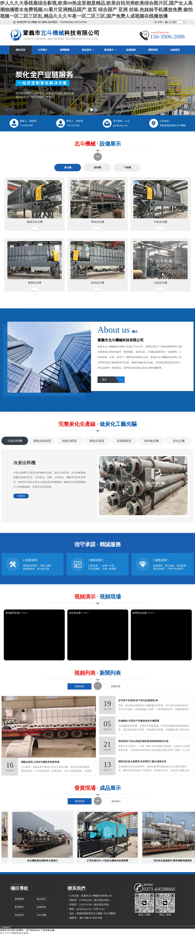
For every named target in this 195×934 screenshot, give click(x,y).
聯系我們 (153, 50)
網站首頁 (20, 50)
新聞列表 (116, 686)
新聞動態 (64, 50)
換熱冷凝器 (96, 440)
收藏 (159, 22)
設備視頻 (131, 50)
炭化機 (67, 167)
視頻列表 (79, 686)
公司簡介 (42, 50)
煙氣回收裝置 (42, 440)
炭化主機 (179, 440)
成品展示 (116, 801)
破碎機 (97, 167)
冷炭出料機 (14, 440)
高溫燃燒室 (124, 440)
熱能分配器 (69, 440)
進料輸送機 (151, 440)
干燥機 (127, 167)
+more (21, 496)
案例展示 (109, 50)
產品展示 (86, 50)
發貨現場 (79, 801)
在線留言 (175, 50)
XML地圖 (41, 915)
